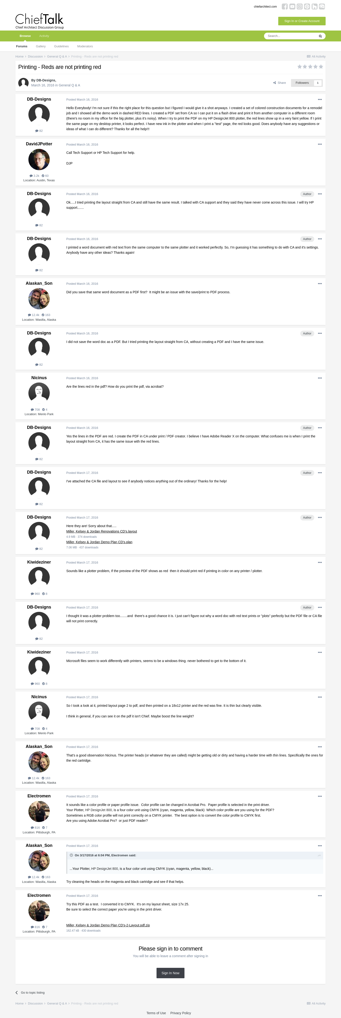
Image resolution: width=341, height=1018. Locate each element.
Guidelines (61, 46)
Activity (44, 36)
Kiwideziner (39, 562)
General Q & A (69, 85)
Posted (82, 99)
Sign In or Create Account (301, 21)
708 (35, 409)
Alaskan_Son (39, 283)
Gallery (41, 46)
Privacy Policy (180, 1013)
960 (35, 594)
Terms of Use (156, 1013)
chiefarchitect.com (265, 6)
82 (39, 131)
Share (279, 82)
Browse (25, 37)
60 (45, 176)
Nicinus (39, 377)
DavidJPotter (39, 144)
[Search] (289, 36)
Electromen (39, 796)
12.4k (33, 315)
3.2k (34, 176)
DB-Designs (45, 80)
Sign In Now (170, 973)
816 (35, 827)
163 (46, 315)
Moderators (85, 46)
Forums (21, 46)
